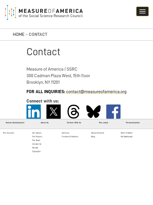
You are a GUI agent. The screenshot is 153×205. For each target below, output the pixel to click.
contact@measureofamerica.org (96, 91)
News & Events (97, 133)
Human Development (15, 123)
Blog (93, 137)
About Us (44, 123)
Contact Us (36, 144)
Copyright (36, 151)
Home (19, 34)
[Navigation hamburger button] (142, 11)
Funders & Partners (70, 137)
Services (65, 133)
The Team (36, 140)
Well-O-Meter (126, 133)
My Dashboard (126, 137)
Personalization (133, 123)
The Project (37, 137)
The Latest (103, 123)
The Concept (8, 133)
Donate (35, 148)
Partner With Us (74, 123)
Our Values (36, 133)
